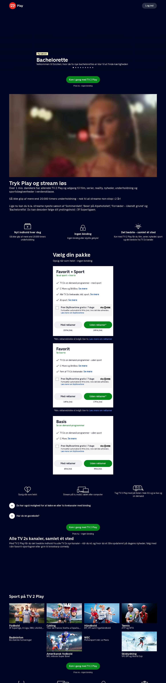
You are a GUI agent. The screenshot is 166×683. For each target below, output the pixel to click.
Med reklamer (68, 325)
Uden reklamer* (98, 325)
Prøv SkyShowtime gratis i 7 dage (77, 307)
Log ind (149, 5)
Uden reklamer (98, 463)
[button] (83, 505)
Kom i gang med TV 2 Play (83, 79)
